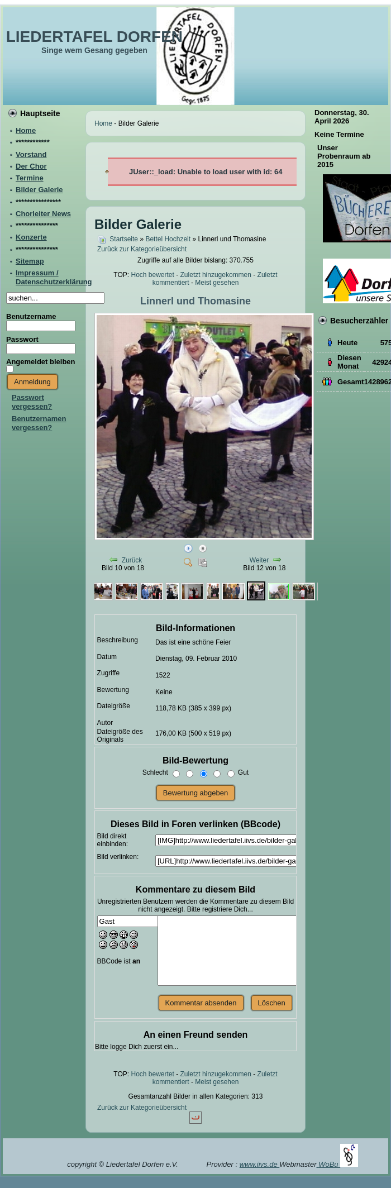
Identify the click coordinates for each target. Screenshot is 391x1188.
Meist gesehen (217, 283)
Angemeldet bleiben (40, 361)
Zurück (132, 560)
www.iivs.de (260, 1164)
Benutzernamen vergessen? (39, 423)
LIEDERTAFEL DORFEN (94, 36)
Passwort (22, 339)
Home (103, 123)
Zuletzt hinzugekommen (215, 275)
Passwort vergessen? (32, 402)
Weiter (259, 560)
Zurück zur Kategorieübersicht (142, 249)
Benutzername (31, 316)
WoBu (338, 1164)
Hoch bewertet (152, 275)
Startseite (123, 239)
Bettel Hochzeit (167, 239)
